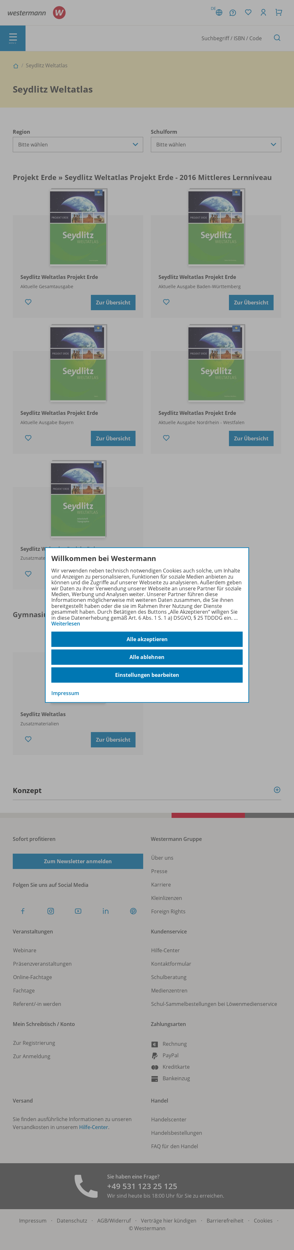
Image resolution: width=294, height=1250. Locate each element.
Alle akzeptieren (147, 639)
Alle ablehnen (147, 657)
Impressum (65, 693)
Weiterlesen (65, 623)
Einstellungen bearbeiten (147, 674)
